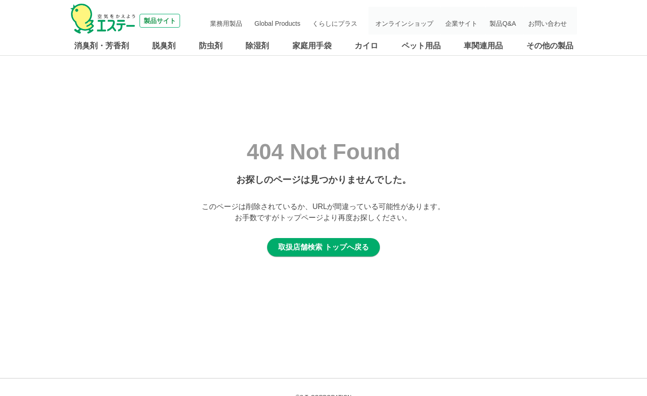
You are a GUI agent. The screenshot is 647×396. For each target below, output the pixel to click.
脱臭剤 (163, 45)
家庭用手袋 (312, 45)
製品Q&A (512, 20)
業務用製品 (262, 20)
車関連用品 (483, 45)
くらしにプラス (360, 20)
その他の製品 (549, 45)
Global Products (308, 20)
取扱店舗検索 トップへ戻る (323, 247)
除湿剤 (257, 45)
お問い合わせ (551, 20)
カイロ (366, 45)
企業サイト (476, 20)
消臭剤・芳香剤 (101, 45)
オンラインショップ (425, 20)
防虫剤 (210, 45)
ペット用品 (421, 45)
